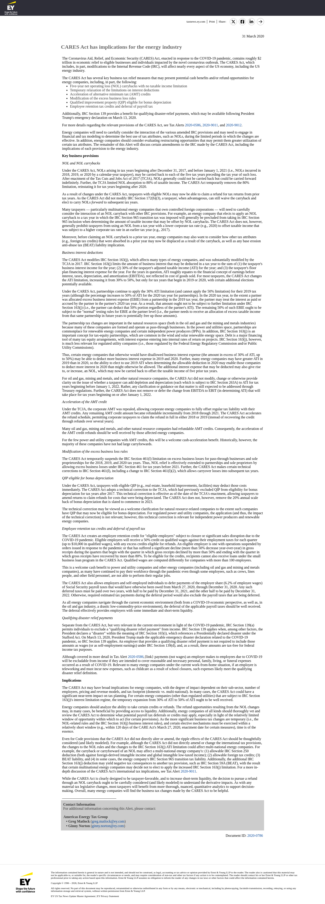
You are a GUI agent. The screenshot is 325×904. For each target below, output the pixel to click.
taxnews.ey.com (196, 21)
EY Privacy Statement (108, 896)
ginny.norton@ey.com (108, 826)
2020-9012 (233, 125)
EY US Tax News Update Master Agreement (73, 896)
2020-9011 (210, 125)
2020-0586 (193, 125)
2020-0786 (255, 835)
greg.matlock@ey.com (108, 821)
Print (212, 21)
